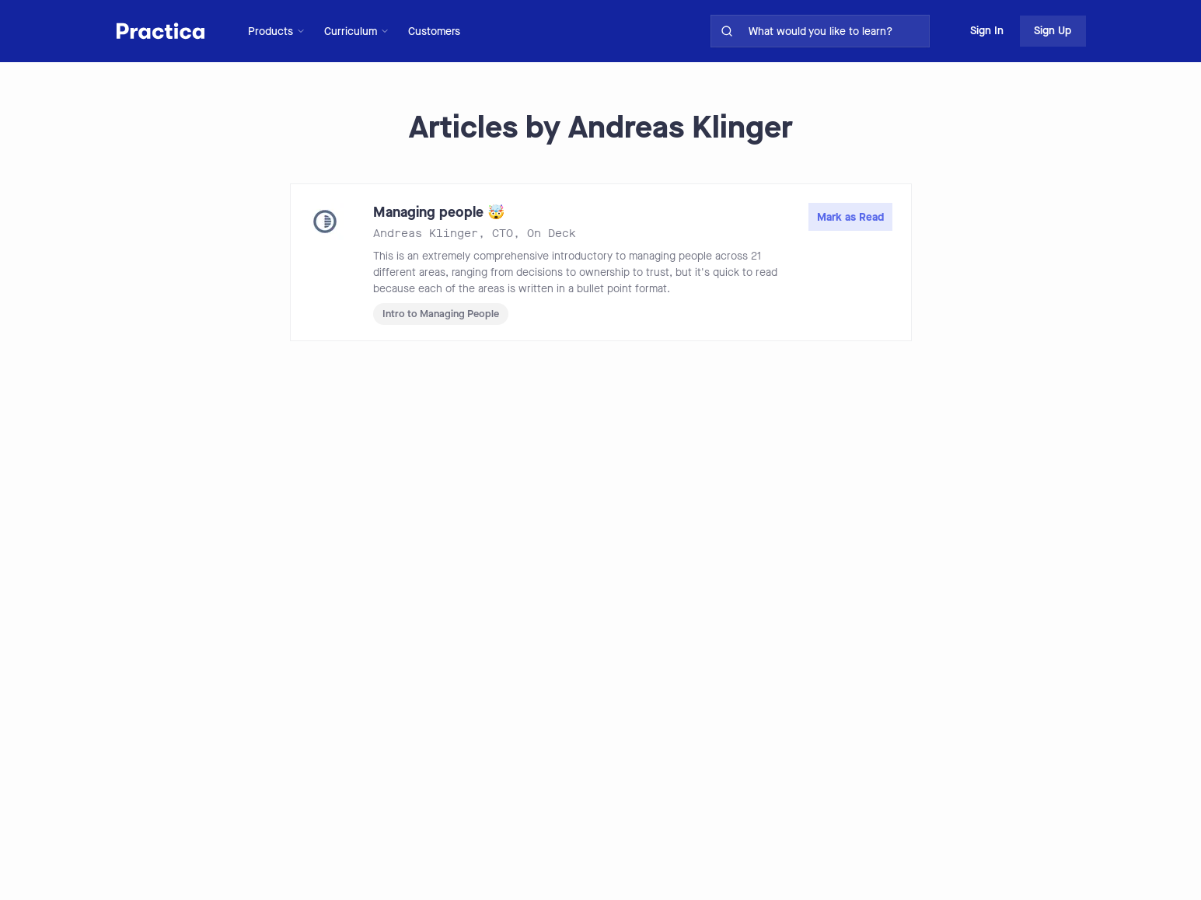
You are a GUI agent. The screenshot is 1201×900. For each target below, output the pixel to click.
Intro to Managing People (440, 313)
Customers (434, 31)
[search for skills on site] (835, 31)
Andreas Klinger (425, 233)
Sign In (987, 30)
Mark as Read (850, 217)
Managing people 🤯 (438, 212)
